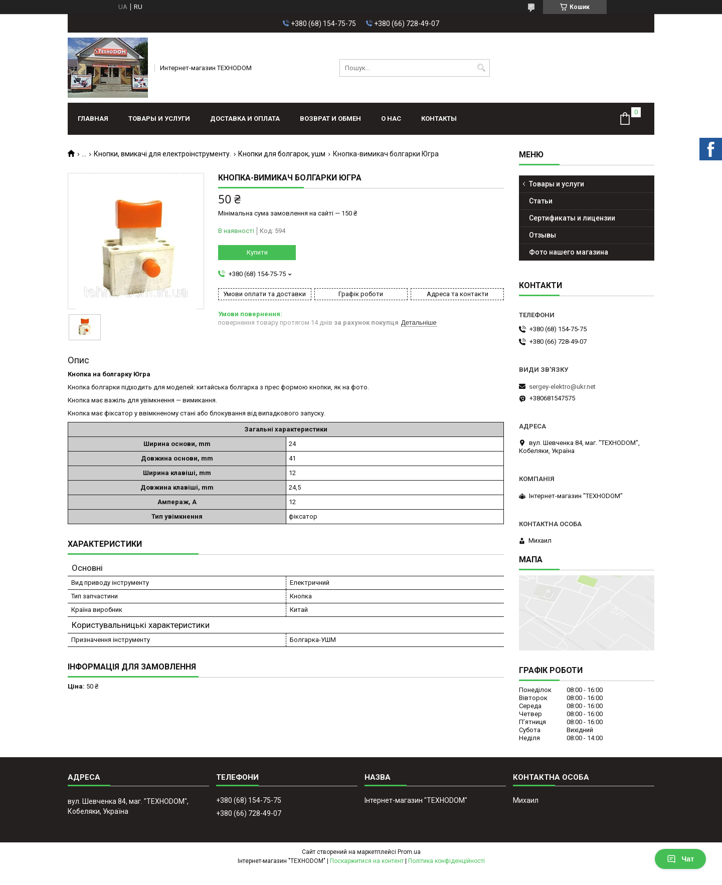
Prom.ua (409, 851)
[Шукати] (481, 68)
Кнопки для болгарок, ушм (281, 154)
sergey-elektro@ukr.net (562, 386)
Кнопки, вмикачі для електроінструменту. (162, 154)
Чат (680, 858)
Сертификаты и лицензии (572, 218)
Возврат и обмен (330, 118)
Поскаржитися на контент (367, 860)
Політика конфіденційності (446, 860)
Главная (93, 118)
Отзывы (542, 235)
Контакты (439, 118)
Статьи (541, 201)
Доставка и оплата (245, 118)
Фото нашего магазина (568, 252)
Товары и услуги (159, 118)
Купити (257, 252)
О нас (391, 118)
